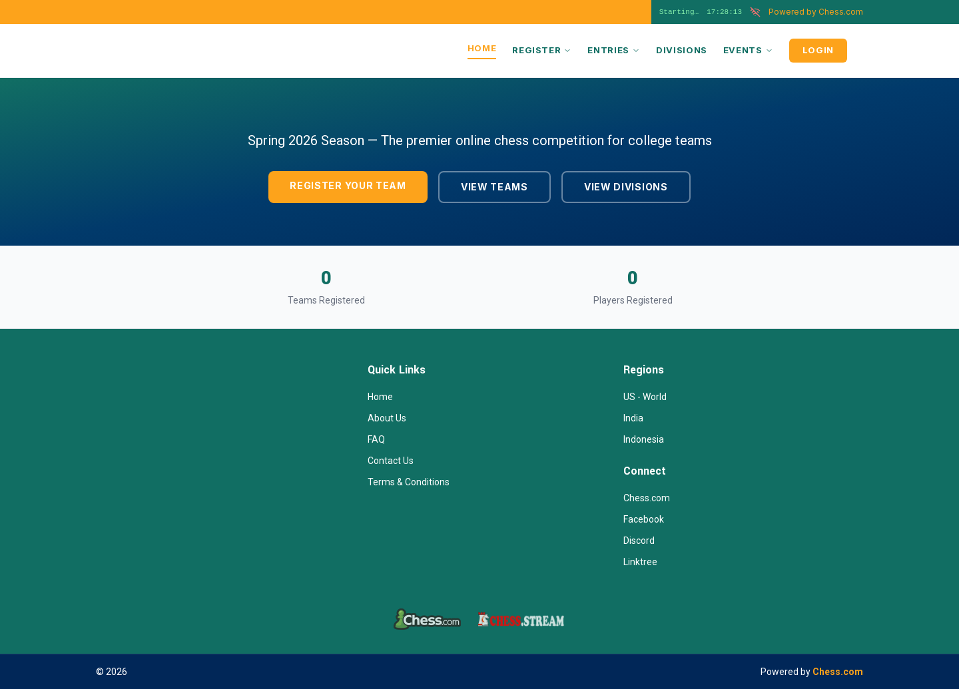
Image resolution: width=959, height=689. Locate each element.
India (633, 418)
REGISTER (541, 50)
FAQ (376, 439)
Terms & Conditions (409, 482)
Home (380, 396)
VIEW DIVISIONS (626, 186)
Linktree (640, 562)
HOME (482, 48)
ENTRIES (613, 50)
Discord (639, 540)
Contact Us (391, 460)
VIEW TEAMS (494, 186)
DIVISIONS (681, 50)
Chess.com (816, 12)
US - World (645, 396)
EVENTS (748, 50)
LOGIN (818, 50)
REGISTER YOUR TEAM (348, 185)
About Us (387, 418)
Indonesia (643, 439)
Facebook (643, 519)
